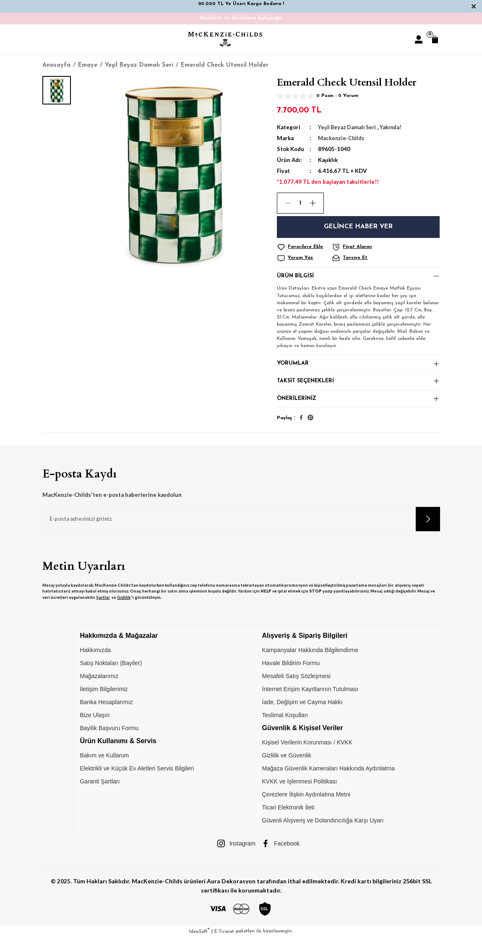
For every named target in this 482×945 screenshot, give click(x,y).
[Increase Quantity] (316, 203)
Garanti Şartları (100, 789)
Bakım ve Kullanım (104, 763)
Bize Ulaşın (94, 723)
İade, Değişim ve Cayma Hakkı (302, 710)
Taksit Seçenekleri (306, 386)
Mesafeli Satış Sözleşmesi (296, 684)
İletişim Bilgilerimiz (104, 697)
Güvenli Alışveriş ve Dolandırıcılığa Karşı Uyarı (323, 828)
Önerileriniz (297, 405)
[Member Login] (419, 39)
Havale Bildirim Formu (291, 671)
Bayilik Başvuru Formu (109, 736)
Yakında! (393, 127)
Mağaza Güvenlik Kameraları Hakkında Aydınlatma (328, 776)
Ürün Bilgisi (296, 277)
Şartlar (103, 605)
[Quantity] (300, 203)
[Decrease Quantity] (284, 203)
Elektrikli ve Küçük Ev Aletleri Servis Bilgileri (137, 776)
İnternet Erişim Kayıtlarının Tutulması (310, 697)
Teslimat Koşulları (285, 723)
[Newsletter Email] (226, 526)
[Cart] (435, 39)
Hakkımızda (95, 658)
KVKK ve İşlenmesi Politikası (299, 789)
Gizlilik (123, 605)
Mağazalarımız (99, 684)
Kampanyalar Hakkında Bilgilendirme (310, 658)
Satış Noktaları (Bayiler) (111, 671)
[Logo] (225, 39)
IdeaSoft (199, 939)
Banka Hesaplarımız (106, 710)
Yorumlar (293, 366)
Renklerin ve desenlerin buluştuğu (241, 18)
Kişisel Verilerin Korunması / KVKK (307, 750)
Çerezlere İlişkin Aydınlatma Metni (306, 802)
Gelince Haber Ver (358, 227)
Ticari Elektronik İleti (288, 815)
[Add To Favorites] (303, 247)
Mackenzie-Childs (342, 138)
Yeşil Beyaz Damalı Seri (348, 127)
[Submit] (428, 526)
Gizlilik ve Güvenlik (286, 763)
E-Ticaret (224, 939)
